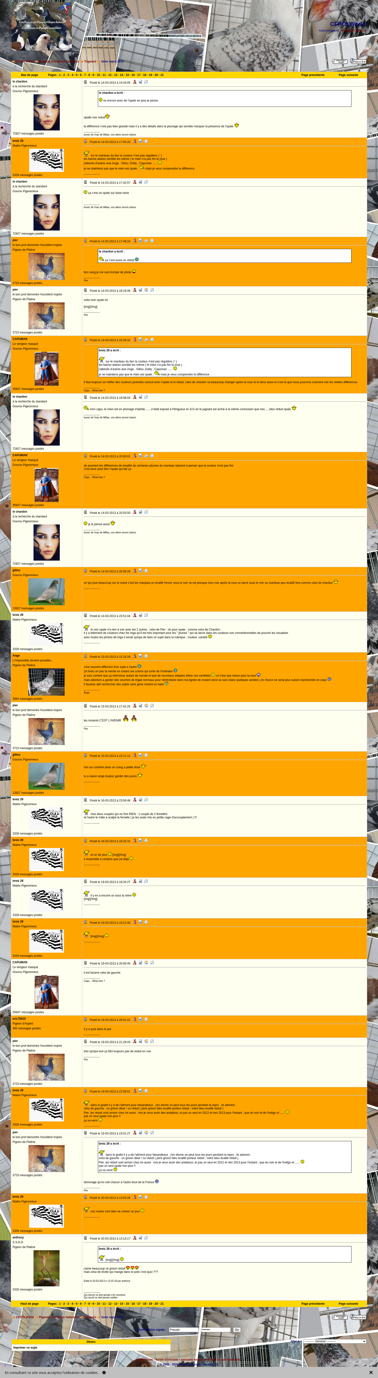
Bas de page (29, 75)
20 (156, 75)
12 (109, 75)
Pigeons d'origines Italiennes (59, 61)
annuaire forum (191, 1359)
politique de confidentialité (222, 1359)
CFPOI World (25, 61)
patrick (361, 30)
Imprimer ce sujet (25, 1347)
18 (144, 75)
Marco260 (348, 30)
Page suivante (348, 75)
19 (150, 75)
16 (133, 75)
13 (115, 75)
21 (162, 75)
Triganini (90, 61)
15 (127, 75)
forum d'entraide (166, 1359)
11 (104, 75)
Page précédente (312, 75)
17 (139, 75)
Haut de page (29, 1303)
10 (98, 75)
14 (121, 75)
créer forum (145, 1359)
